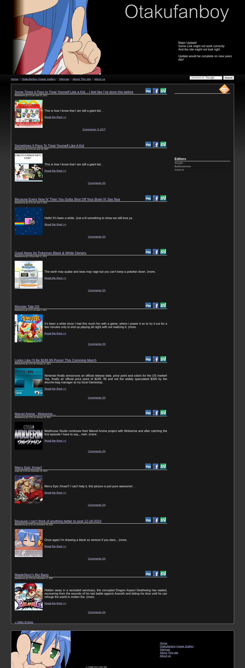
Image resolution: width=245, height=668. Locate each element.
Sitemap (64, 79)
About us (99, 79)
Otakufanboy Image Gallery (39, 79)
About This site (81, 79)
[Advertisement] (202, 127)
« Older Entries (24, 622)
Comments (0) (97, 183)
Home (14, 79)
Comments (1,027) (94, 129)
